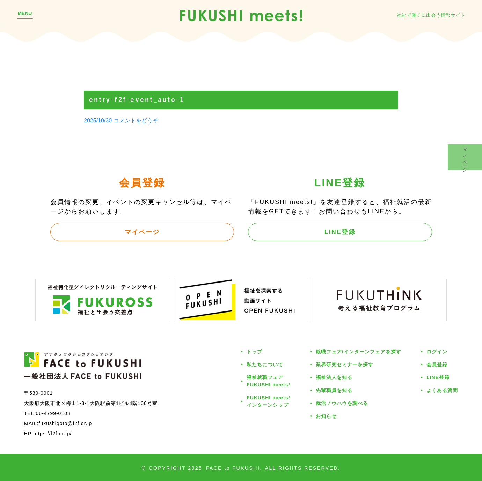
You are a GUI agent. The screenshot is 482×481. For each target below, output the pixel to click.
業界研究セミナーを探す (344, 364)
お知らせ (326, 416)
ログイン (436, 351)
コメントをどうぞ (136, 120)
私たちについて (265, 364)
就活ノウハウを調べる (342, 403)
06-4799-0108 (53, 413)
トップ (254, 351)
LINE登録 (340, 231)
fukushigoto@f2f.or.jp (65, 423)
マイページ (142, 231)
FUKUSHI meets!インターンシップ (268, 401)
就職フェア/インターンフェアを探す (358, 351)
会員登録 (436, 364)
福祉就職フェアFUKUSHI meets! (268, 381)
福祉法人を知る (334, 377)
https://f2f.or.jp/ (52, 433)
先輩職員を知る (334, 390)
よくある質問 (442, 390)
